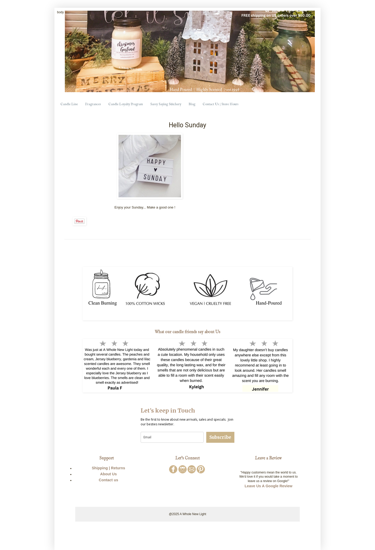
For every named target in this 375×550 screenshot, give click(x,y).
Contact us (108, 480)
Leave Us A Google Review (268, 486)
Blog (192, 104)
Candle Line (69, 104)
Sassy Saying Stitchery (165, 104)
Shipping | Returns (108, 468)
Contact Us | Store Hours (221, 104)
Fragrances (93, 104)
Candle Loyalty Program (125, 104)
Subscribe (220, 437)
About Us (108, 474)
